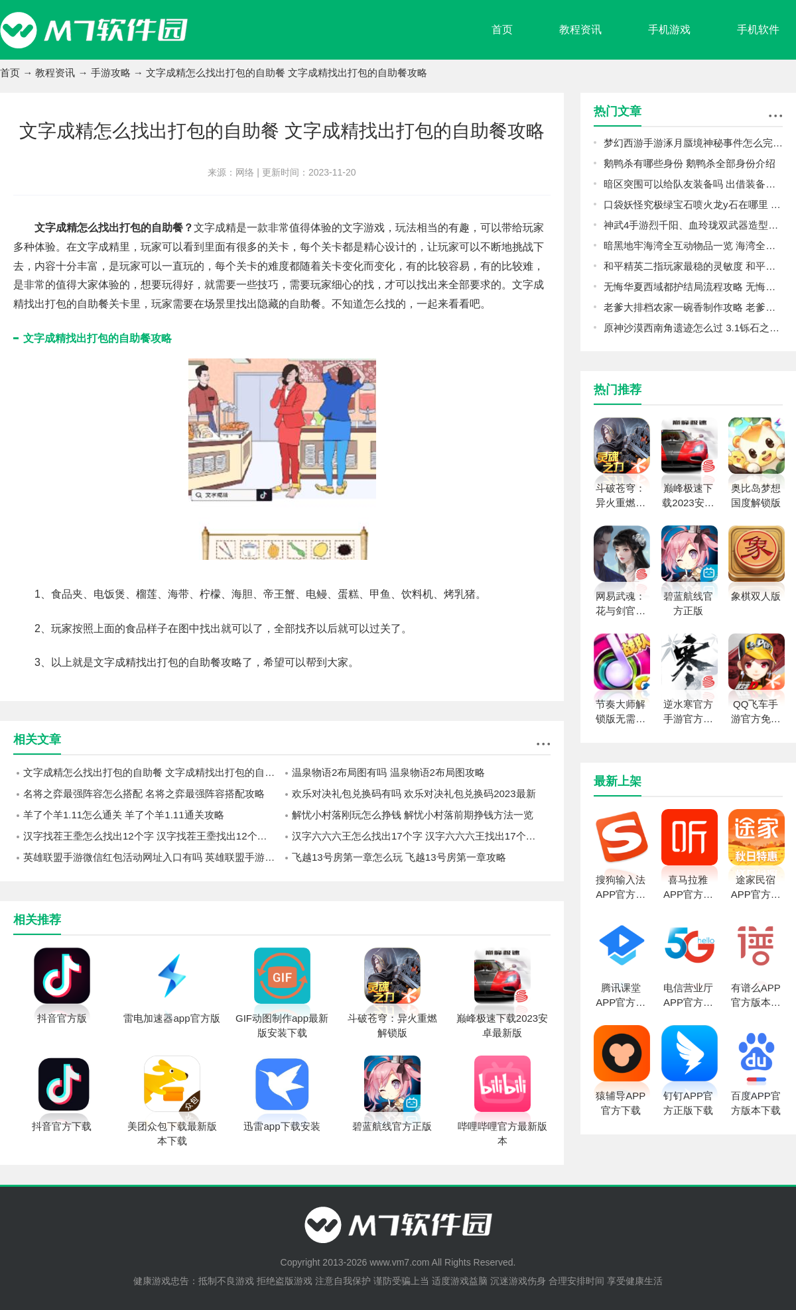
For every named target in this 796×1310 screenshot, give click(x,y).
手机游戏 (669, 29)
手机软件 (758, 29)
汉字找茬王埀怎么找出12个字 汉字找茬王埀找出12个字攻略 (152, 836)
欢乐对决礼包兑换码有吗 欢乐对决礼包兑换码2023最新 (414, 793)
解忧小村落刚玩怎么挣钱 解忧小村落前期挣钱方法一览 (412, 814)
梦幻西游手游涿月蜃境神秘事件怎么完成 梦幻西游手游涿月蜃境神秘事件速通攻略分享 (693, 142)
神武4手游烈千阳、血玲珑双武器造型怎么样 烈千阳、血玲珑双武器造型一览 (693, 225)
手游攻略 (111, 72)
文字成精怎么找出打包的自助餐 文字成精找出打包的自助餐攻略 (152, 772)
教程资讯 (580, 29)
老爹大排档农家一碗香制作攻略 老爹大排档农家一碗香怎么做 (693, 307)
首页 (502, 29)
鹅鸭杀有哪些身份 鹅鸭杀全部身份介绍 (689, 163)
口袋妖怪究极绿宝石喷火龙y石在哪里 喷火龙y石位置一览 (693, 204)
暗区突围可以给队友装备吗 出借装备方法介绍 (693, 184)
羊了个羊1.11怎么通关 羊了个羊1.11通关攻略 (123, 814)
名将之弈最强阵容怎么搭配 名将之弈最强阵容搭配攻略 (144, 793)
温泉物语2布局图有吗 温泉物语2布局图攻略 (388, 772)
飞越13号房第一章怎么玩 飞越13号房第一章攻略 (399, 857)
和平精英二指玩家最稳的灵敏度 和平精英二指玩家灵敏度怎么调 (693, 266)
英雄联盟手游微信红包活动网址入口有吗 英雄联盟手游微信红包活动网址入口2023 (152, 857)
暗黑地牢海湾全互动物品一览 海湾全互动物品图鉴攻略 (693, 245)
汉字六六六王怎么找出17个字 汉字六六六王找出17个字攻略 (421, 836)
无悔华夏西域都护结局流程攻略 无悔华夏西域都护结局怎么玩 (693, 286)
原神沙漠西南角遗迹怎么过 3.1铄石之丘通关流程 (693, 327)
